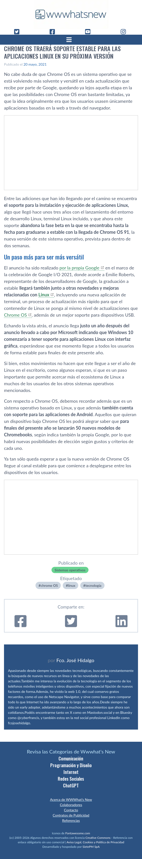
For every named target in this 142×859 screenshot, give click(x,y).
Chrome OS (15, 315)
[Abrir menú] (71, 40)
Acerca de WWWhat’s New (71, 799)
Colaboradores (71, 805)
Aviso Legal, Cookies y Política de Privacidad (95, 842)
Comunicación (70, 758)
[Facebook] (54, 32)
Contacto (71, 810)
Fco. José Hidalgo (75, 660)
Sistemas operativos (69, 570)
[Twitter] (19, 32)
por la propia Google (80, 267)
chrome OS (49, 585)
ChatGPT (71, 785)
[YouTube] (90, 32)
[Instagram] (125, 32)
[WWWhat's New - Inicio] (71, 14)
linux (72, 585)
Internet (71, 772)
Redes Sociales (71, 778)
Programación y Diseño (71, 765)
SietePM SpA (91, 847)
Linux (44, 294)
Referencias (71, 820)
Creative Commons (98, 838)
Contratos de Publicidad (71, 815)
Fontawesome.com (77, 833)
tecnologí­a (93, 585)
